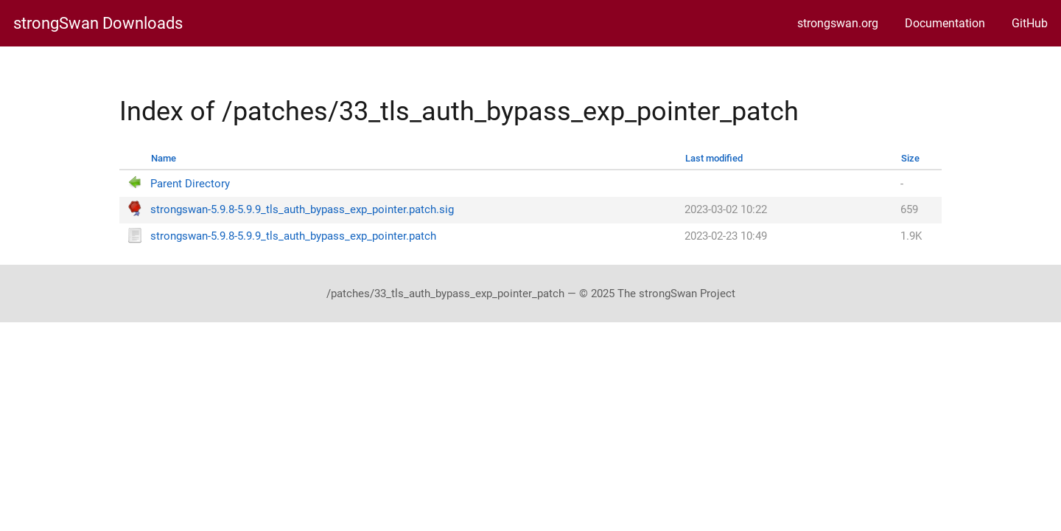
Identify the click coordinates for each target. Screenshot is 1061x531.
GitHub (1030, 23)
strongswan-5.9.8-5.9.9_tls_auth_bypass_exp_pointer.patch (293, 236)
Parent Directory (190, 184)
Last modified (714, 158)
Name (163, 158)
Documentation (945, 23)
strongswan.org (837, 23)
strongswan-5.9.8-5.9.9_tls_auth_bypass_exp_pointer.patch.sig (302, 210)
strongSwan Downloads (98, 23)
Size (910, 158)
